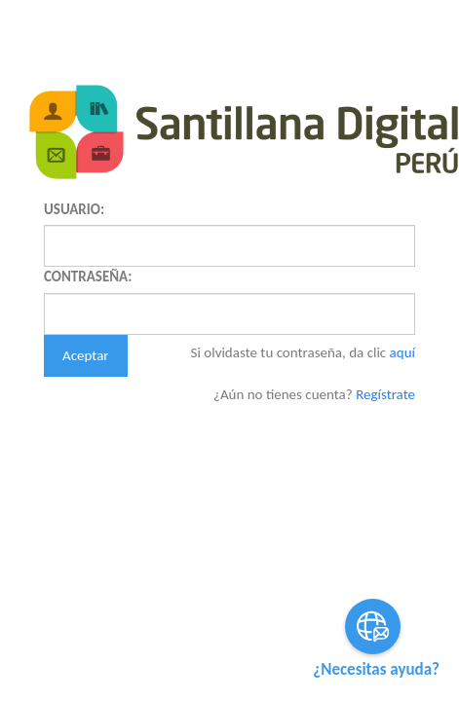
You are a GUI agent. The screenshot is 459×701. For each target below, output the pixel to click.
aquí (402, 352)
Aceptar (85, 355)
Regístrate (385, 394)
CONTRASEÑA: (88, 276)
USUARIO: (74, 209)
